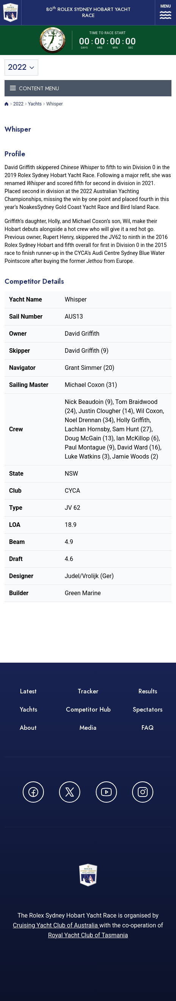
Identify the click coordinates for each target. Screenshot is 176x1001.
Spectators (147, 709)
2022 (18, 104)
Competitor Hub (88, 709)
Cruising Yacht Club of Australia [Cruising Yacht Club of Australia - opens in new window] (56, 925)
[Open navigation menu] (165, 12)
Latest (28, 691)
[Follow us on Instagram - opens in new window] (142, 792)
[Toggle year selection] (21, 67)
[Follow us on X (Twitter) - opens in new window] (69, 792)
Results (148, 691)
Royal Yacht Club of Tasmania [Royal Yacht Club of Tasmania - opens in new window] (88, 935)
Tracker (88, 691)
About (28, 727)
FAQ (148, 727)
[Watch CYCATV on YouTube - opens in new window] (106, 792)
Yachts (35, 104)
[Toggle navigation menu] (88, 88)
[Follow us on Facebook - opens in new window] (33, 792)
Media (88, 727)
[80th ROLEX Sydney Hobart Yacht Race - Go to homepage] (10, 12)
